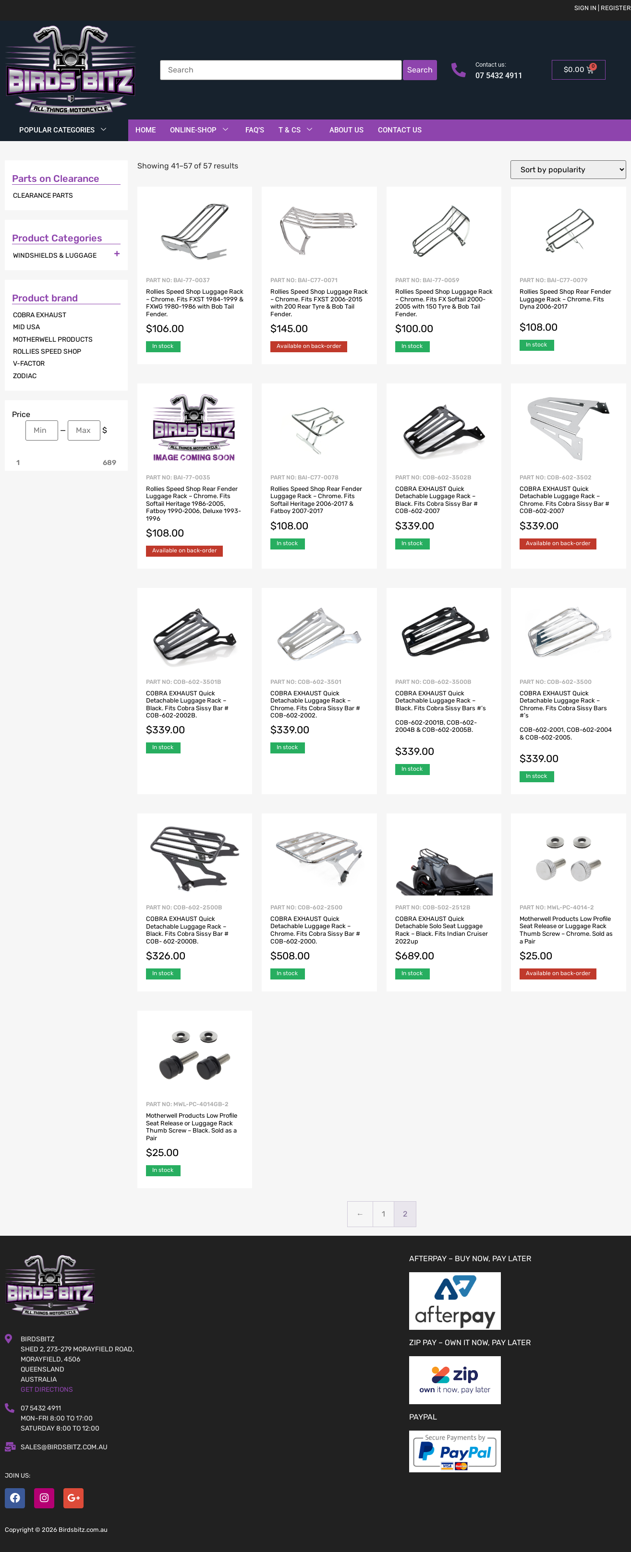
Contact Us (400, 130)
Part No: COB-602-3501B (195, 708)
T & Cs (295, 130)
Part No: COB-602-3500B (444, 719)
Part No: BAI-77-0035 (195, 507)
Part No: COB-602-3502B (444, 503)
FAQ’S (254, 130)
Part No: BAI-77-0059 (444, 306)
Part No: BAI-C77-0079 (569, 305)
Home (145, 130)
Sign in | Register (602, 8)
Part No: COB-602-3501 (319, 708)
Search (420, 69)
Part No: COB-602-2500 (319, 933)
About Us (346, 130)
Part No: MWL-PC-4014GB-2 (195, 1130)
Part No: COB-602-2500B (195, 933)
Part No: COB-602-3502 (569, 503)
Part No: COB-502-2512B (444, 933)
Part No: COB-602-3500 (569, 722)
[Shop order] (568, 169)
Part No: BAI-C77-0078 (319, 503)
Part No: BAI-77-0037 (195, 306)
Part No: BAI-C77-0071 (319, 306)
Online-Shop (199, 130)
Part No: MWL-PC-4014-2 (569, 933)
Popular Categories (62, 130)
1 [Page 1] (383, 1213)
